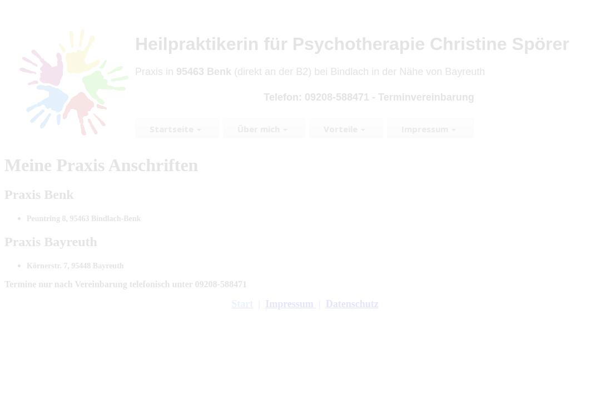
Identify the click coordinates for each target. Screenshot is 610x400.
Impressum (290, 303)
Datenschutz (352, 303)
